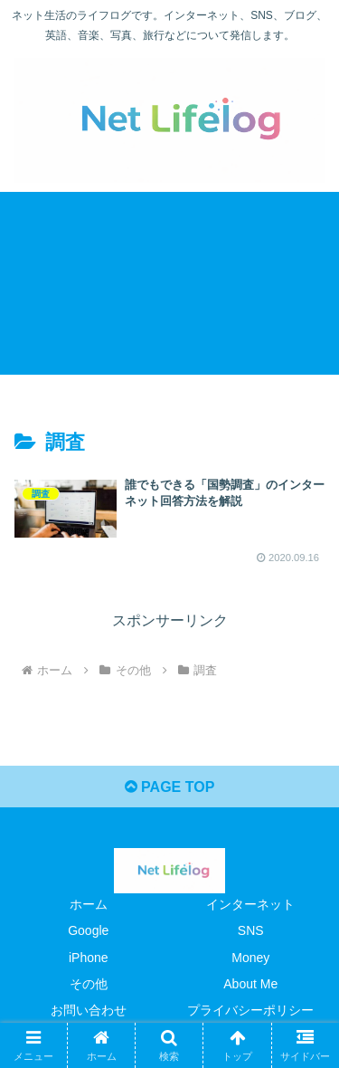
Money (250, 957)
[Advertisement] (169, 283)
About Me (250, 984)
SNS (251, 930)
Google (88, 930)
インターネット (250, 904)
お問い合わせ (89, 1010)
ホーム (89, 904)
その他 (89, 984)
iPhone (88, 957)
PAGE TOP (170, 787)
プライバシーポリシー (250, 1010)
